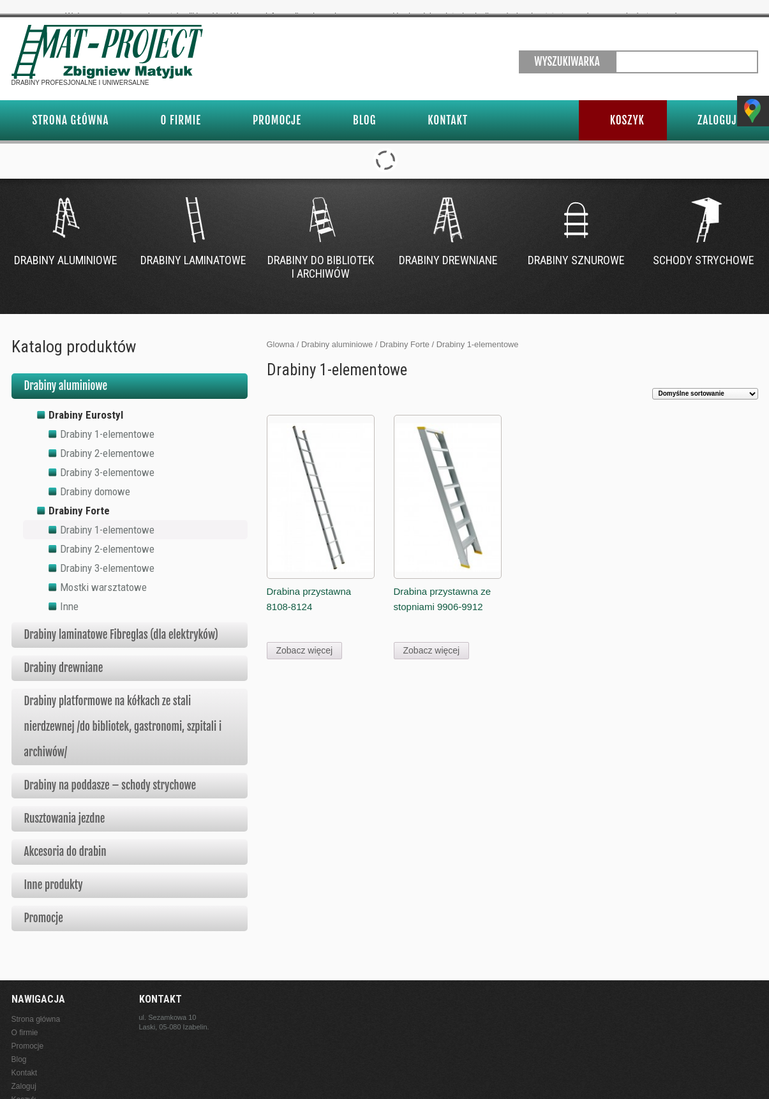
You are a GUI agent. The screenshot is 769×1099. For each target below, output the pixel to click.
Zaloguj (717, 105)
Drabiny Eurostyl (86, 400)
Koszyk (627, 105)
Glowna (281, 329)
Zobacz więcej (304, 636)
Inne (69, 591)
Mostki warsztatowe (103, 572)
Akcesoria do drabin (65, 837)
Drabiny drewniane (63, 653)
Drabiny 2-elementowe (107, 438)
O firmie (180, 105)
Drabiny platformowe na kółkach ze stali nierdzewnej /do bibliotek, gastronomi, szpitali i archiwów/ (123, 712)
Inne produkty (53, 870)
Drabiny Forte (404, 329)
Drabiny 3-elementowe (107, 457)
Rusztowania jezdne (64, 804)
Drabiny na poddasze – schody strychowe (110, 770)
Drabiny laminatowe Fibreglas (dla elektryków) (121, 620)
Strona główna (71, 105)
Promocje (277, 105)
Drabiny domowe (95, 476)
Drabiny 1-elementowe (107, 419)
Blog (364, 105)
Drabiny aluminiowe (337, 329)
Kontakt (448, 105)
